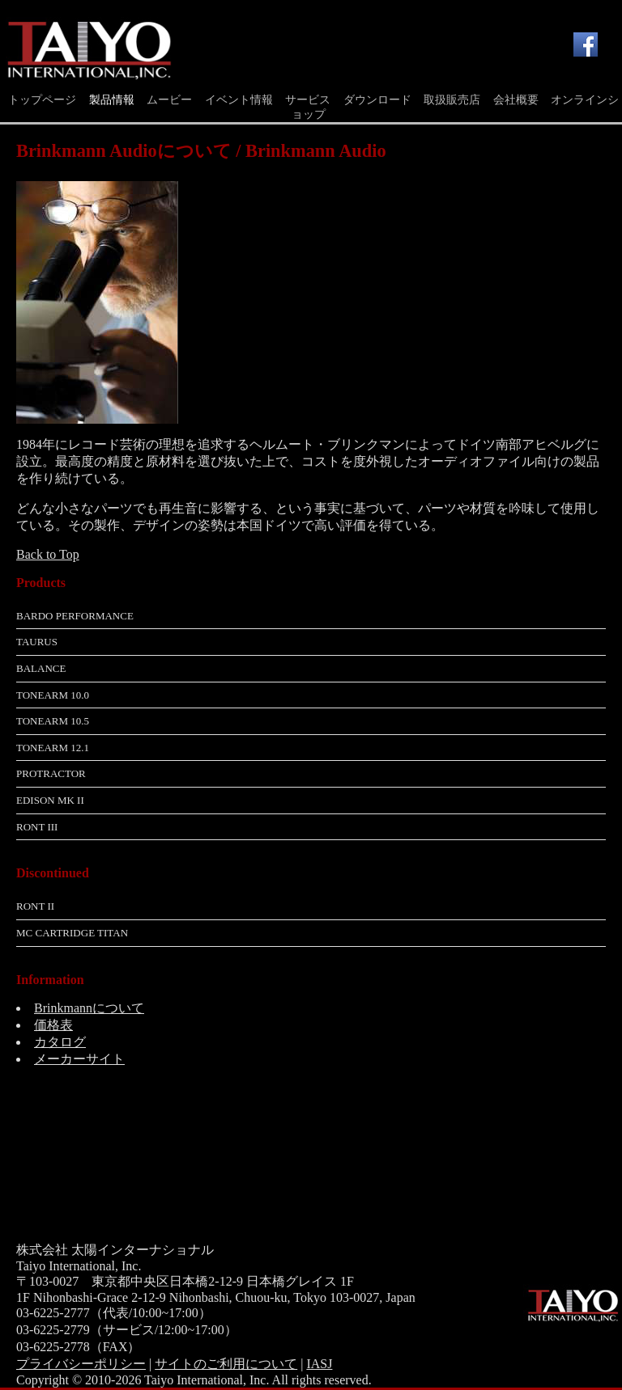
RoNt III (37, 827)
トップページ (42, 100)
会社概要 (516, 100)
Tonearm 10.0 (52, 695)
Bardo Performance (75, 616)
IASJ (319, 1364)
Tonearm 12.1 (52, 747)
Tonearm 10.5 (52, 721)
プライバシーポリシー (81, 1364)
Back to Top (47, 554)
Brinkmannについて (89, 1008)
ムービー (169, 100)
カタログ (60, 1042)
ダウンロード (377, 100)
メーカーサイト (79, 1059)
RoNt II (35, 906)
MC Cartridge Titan (72, 933)
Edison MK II (50, 800)
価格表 (53, 1025)
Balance (41, 668)
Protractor (51, 773)
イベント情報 (239, 100)
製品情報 (111, 100)
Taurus (37, 642)
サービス (307, 100)
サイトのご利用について (226, 1364)
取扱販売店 (452, 100)
